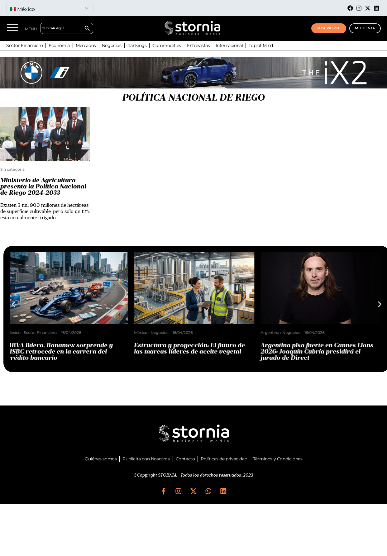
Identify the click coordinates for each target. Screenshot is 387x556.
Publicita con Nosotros (146, 459)
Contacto (185, 459)
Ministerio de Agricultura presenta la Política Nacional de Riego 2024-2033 (43, 186)
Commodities (166, 45)
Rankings (137, 45)
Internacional (229, 45)
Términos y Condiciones (277, 459)
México (16, 332)
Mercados (86, 45)
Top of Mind (261, 45)
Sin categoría (12, 169)
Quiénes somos (101, 459)
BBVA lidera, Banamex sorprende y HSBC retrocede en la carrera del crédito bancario (62, 351)
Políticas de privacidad (224, 459)
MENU (32, 28)
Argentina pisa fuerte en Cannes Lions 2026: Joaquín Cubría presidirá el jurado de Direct (319, 351)
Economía (59, 45)
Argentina (272, 332)
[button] (13, 304)
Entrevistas (198, 45)
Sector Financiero (24, 45)
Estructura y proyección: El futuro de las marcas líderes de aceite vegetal (191, 348)
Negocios (112, 45)
